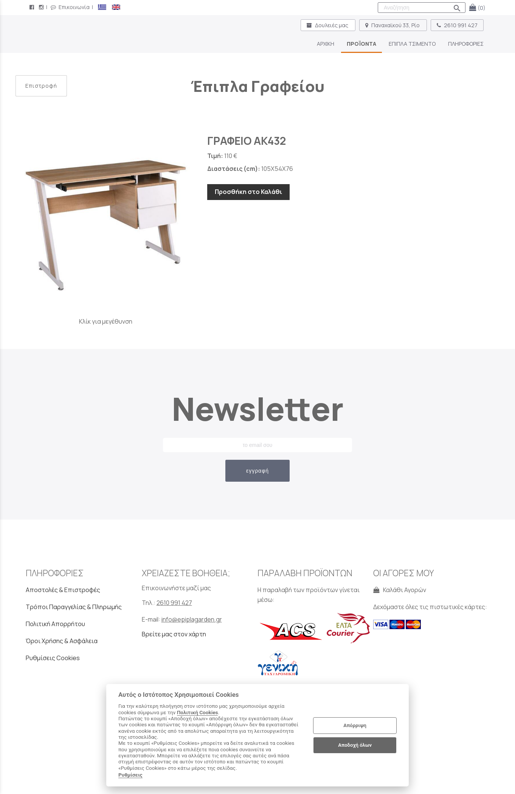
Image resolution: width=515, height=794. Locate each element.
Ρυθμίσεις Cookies (53, 658)
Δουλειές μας (328, 25)
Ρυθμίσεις (130, 775)
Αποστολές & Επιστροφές (63, 590)
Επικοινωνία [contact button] (70, 7)
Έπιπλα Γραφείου (257, 86)
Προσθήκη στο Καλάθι (248, 192)
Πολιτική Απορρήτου (55, 624)
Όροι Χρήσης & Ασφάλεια (62, 641)
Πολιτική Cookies (197, 712)
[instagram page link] (42, 7)
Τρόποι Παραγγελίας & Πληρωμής (74, 607)
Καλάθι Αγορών (399, 590)
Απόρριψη (354, 725)
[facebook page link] (32, 7)
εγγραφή (257, 471)
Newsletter (258, 408)
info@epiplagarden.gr (191, 619)
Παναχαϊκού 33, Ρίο (393, 25)
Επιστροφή (41, 85)
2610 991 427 (457, 25)
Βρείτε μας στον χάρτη (174, 634)
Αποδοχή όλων (355, 745)
